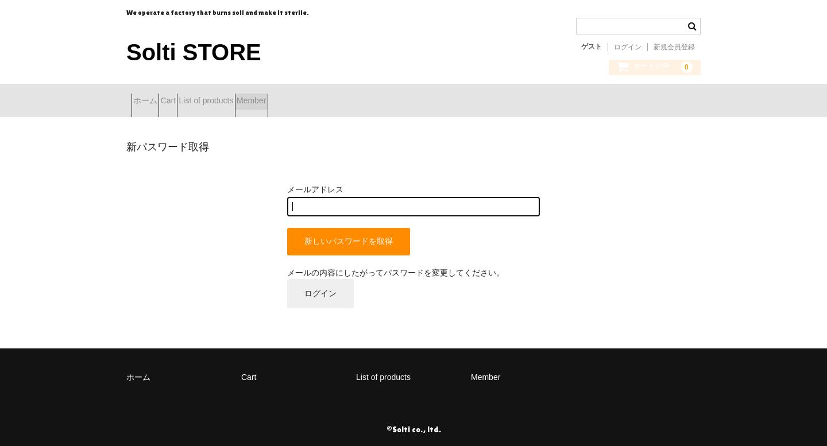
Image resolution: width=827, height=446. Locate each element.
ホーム (150, 101)
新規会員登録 (674, 47)
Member (317, 101)
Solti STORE (193, 52)
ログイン (627, 47)
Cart (193, 101)
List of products (252, 101)
